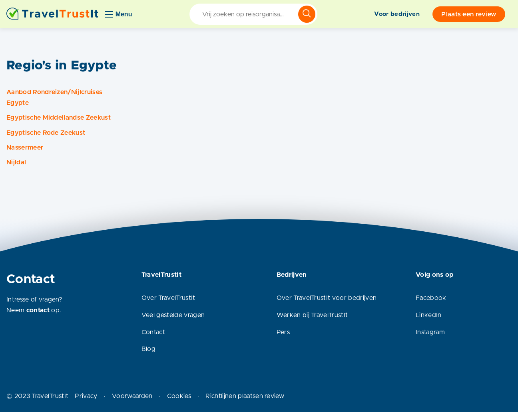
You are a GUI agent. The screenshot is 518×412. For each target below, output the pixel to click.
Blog (148, 349)
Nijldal (16, 162)
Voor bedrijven (396, 14)
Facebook (431, 298)
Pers (283, 332)
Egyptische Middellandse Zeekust (58, 117)
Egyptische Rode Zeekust (45, 133)
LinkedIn (429, 315)
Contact (153, 332)
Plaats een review (468, 14)
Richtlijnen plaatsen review (244, 396)
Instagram (430, 332)
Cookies (179, 396)
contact (38, 310)
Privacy (86, 396)
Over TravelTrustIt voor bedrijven (327, 298)
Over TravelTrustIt (168, 298)
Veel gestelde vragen (173, 315)
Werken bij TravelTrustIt (312, 315)
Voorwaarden (132, 396)
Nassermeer (24, 147)
